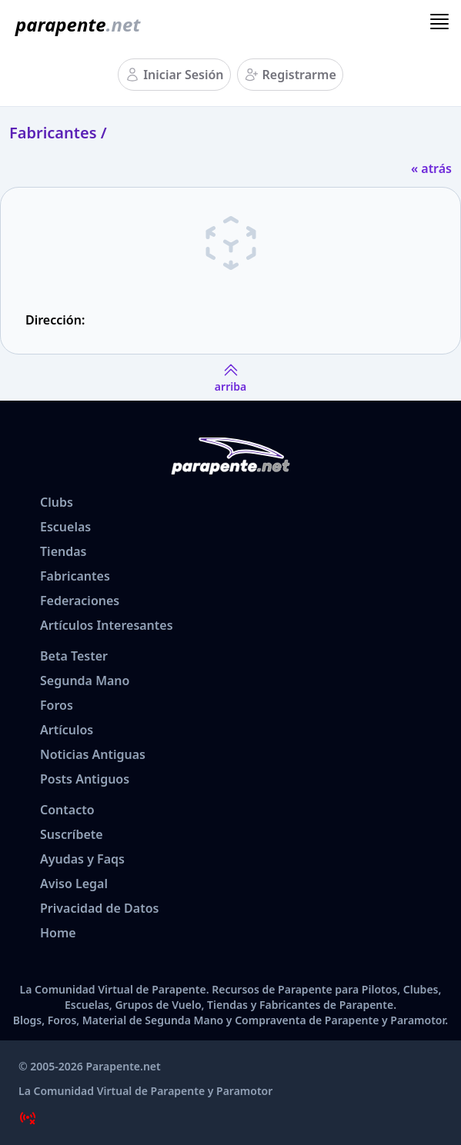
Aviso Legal (74, 883)
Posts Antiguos (84, 779)
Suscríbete (71, 834)
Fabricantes (75, 576)
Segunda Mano (84, 680)
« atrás (431, 168)
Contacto (67, 809)
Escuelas (65, 526)
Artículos (66, 729)
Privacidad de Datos (99, 908)
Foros (56, 705)
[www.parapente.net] (74, 24)
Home (58, 932)
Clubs (56, 502)
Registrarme (299, 74)
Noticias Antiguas (92, 754)
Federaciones (79, 600)
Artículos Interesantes (106, 625)
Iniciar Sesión (183, 74)
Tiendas (63, 551)
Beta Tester (74, 655)
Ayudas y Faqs (82, 858)
